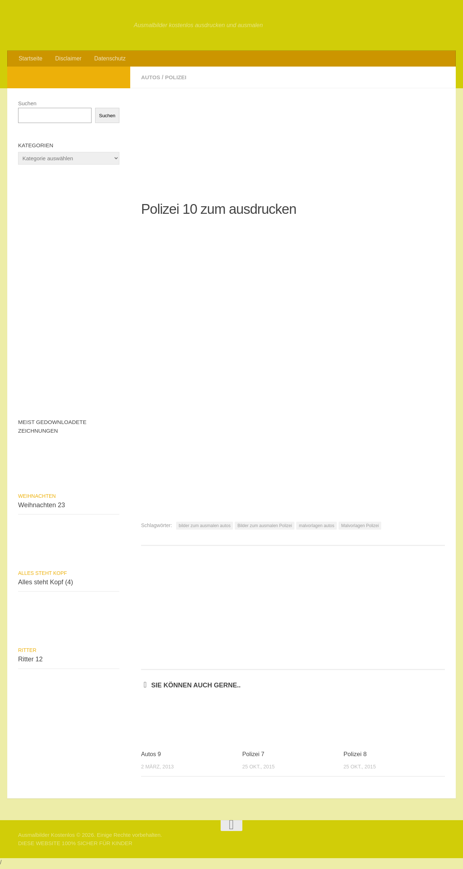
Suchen (27, 105)
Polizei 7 (254, 756)
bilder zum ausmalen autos (204, 527)
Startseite (30, 59)
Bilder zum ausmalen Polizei (264, 527)
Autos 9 (151, 756)
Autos (151, 79)
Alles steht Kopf (42, 575)
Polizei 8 (354, 756)
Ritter (27, 652)
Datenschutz (105, 59)
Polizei (177, 79)
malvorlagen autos (316, 527)
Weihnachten (37, 498)
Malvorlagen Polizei (360, 527)
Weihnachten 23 (41, 507)
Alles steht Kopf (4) (45, 584)
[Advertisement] (293, 141)
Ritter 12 (30, 661)
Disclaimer (66, 59)
